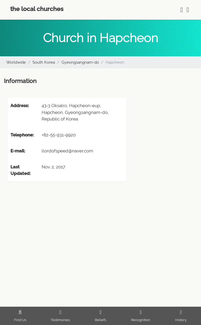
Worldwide (16, 62)
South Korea (43, 62)
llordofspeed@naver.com (67, 150)
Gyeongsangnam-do (80, 62)
